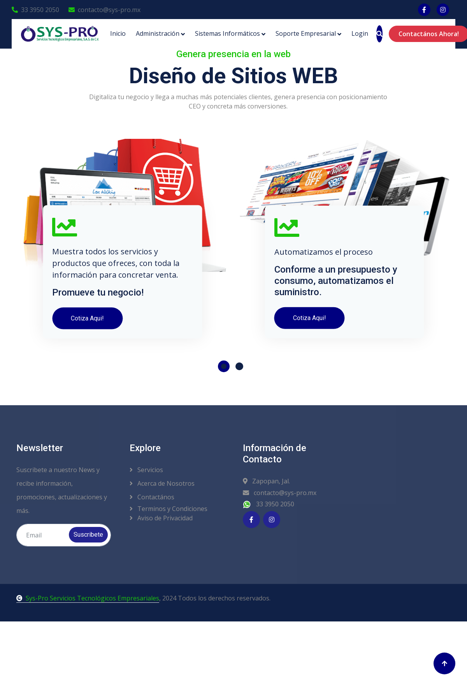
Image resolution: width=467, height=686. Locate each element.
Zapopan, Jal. (266, 481)
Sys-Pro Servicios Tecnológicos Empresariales (87, 598)
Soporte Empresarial (306, 33)
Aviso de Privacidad (161, 518)
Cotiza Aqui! (87, 327)
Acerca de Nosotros (162, 483)
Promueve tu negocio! (98, 301)
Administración (157, 33)
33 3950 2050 (35, 9)
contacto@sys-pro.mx (104, 9)
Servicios (146, 470)
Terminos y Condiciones (168, 508)
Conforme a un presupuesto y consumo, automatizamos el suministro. (335, 289)
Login (359, 33)
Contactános (152, 497)
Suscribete (88, 534)
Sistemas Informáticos (227, 33)
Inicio (118, 33)
